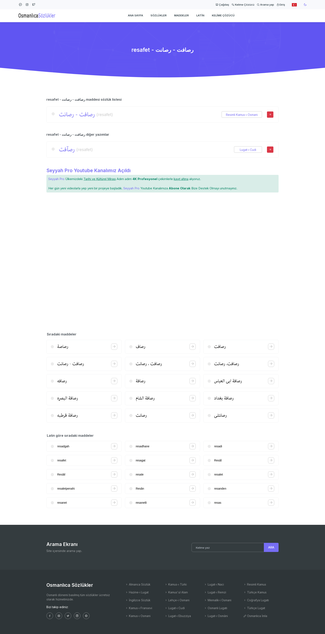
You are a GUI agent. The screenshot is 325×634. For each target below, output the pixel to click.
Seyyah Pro (56, 179)
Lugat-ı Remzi (215, 592)
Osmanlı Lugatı (215, 608)
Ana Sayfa (135, 15)
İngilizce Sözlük (137, 600)
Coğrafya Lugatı (256, 600)
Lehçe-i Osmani (177, 600)
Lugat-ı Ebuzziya (178, 616)
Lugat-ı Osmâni (216, 616)
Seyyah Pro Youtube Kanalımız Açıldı (88, 170)
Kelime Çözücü (243, 4)
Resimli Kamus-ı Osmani (242, 114)
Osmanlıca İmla (255, 616)
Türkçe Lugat (254, 608)
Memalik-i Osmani (217, 600)
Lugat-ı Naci (214, 584)
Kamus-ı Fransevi (138, 608)
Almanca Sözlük (137, 584)
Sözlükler (158, 15)
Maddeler (181, 15)
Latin (200, 15)
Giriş (280, 4)
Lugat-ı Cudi (248, 149)
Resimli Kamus (254, 584)
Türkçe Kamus (255, 592)
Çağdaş (222, 4)
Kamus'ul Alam (176, 592)
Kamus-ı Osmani (137, 616)
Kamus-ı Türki (176, 584)
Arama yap (265, 4)
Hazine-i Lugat (137, 592)
